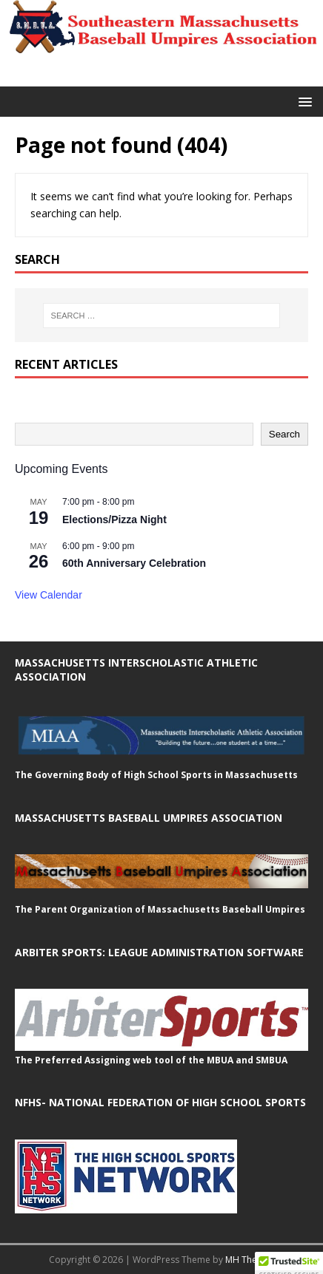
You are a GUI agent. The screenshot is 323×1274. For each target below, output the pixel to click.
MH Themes (250, 1259)
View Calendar (48, 595)
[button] (302, 101)
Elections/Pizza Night (114, 519)
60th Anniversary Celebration (134, 563)
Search (284, 434)
